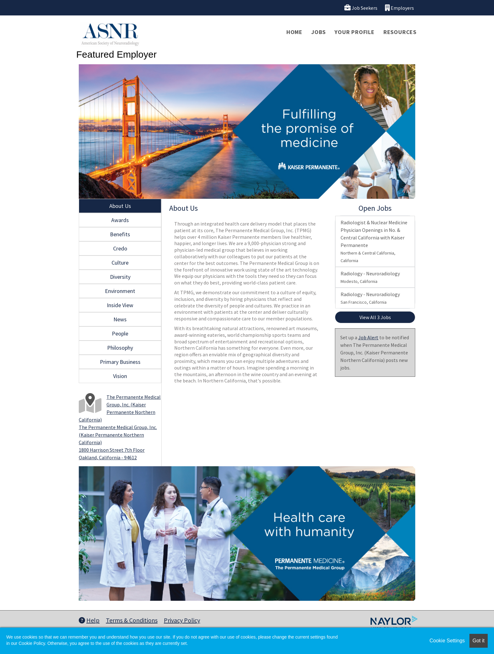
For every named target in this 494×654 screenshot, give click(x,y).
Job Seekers (360, 8)
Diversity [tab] (120, 276)
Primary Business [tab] (120, 361)
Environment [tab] (120, 291)
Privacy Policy (182, 620)
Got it (479, 640)
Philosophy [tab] (120, 347)
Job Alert (368, 337)
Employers (399, 8)
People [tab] (120, 333)
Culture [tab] (120, 262)
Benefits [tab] (120, 234)
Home (294, 32)
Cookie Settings (447, 640)
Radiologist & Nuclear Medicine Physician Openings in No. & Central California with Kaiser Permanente (374, 241)
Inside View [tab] (120, 305)
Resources (399, 32)
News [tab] (120, 319)
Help (89, 620)
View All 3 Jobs (375, 317)
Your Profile (355, 32)
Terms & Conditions (132, 620)
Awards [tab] (120, 220)
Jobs (318, 32)
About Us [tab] (120, 205)
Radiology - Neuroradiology (370, 277)
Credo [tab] (120, 248)
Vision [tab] (120, 376)
